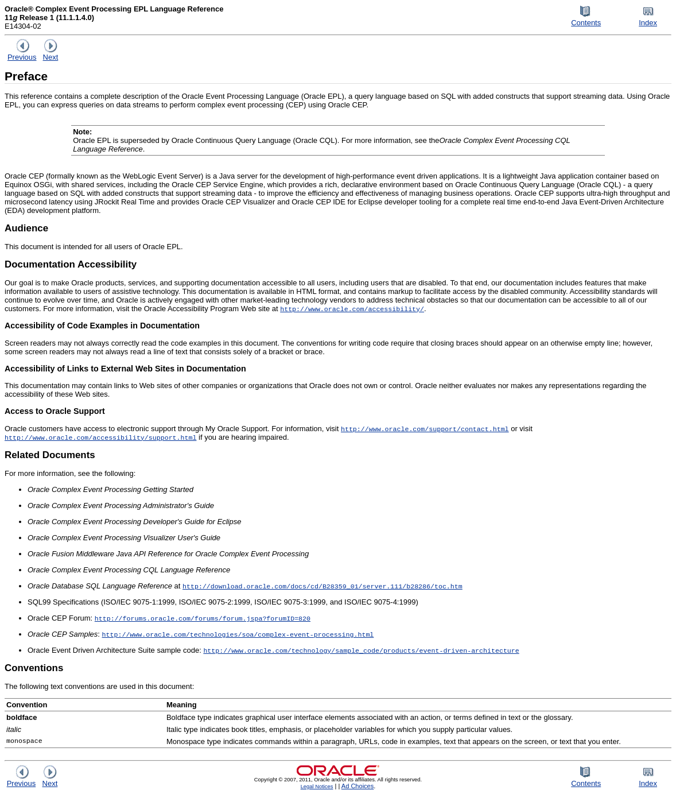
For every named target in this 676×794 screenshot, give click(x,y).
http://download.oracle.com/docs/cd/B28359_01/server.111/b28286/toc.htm (322, 586)
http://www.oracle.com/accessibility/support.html (100, 437)
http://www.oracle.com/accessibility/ (352, 308)
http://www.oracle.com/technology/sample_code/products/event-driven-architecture (361, 650)
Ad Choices (357, 786)
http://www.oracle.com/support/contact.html (425, 428)
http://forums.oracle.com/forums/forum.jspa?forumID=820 (202, 618)
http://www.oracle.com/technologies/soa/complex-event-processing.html (238, 634)
